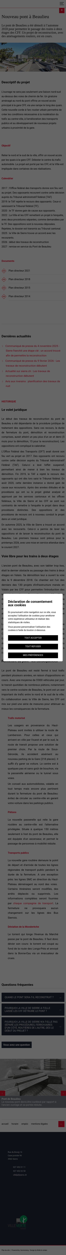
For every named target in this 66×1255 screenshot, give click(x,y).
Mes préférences (33, 655)
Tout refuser (33, 646)
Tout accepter (33, 638)
